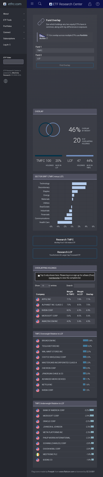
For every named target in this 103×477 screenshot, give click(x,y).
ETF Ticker (7, 58)
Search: (81, 286)
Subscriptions (14, 38)
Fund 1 (39, 47)
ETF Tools (14, 20)
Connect (14, 32)
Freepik (51, 472)
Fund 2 (39, 55)
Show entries (46, 286)
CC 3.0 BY (90, 472)
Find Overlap (65, 65)
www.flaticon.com (66, 472)
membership (54, 278)
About (14, 14)
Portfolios (14, 26)
